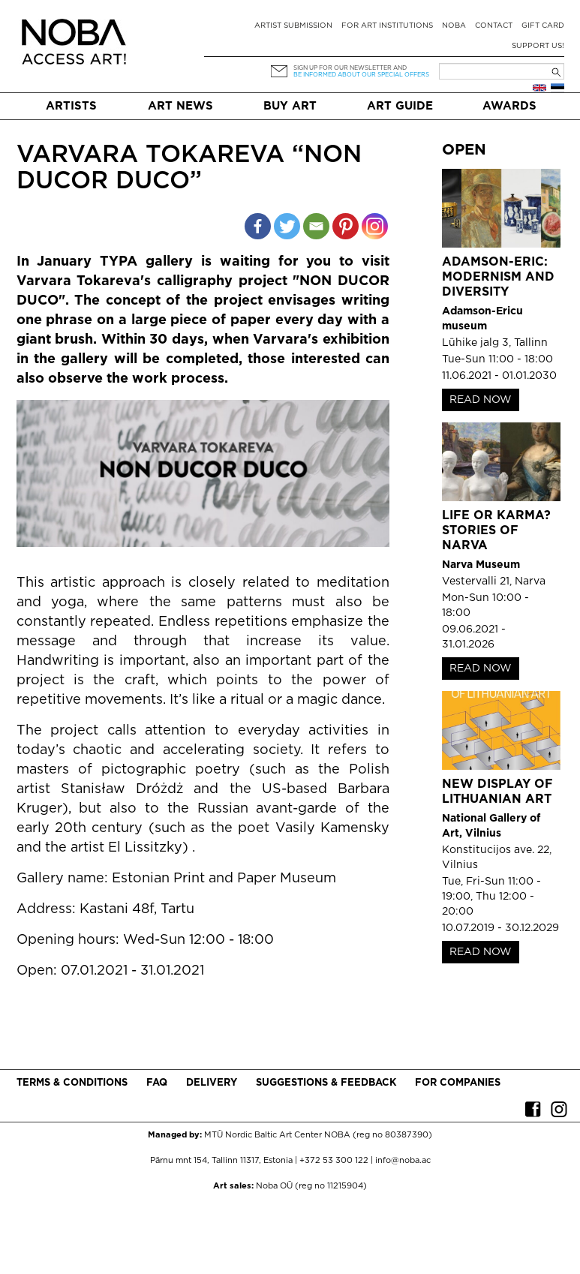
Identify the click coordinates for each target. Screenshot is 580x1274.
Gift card (542, 26)
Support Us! (538, 46)
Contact (493, 26)
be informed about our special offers (361, 74)
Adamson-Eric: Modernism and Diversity (498, 277)
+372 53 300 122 (333, 1160)
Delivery (211, 1083)
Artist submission (293, 26)
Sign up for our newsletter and (350, 68)
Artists (71, 106)
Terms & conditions (72, 1083)
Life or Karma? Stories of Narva (496, 530)
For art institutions (387, 26)
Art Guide (400, 106)
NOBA (454, 26)
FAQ (156, 1083)
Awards (509, 106)
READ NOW (480, 399)
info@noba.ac (403, 1160)
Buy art (290, 106)
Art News (180, 106)
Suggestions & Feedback (326, 1083)
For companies (457, 1083)
